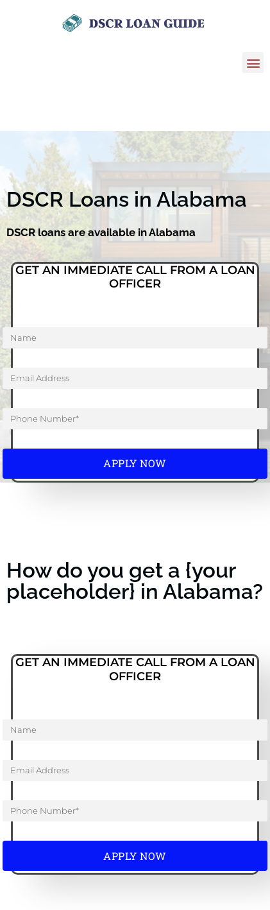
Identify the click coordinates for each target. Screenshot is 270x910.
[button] (253, 62)
